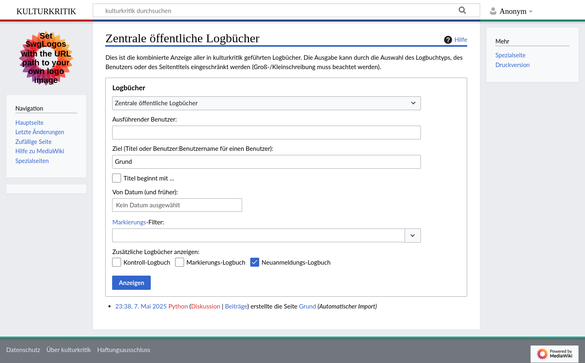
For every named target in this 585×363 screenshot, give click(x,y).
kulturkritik (46, 10)
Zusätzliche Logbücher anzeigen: (155, 251)
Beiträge (236, 306)
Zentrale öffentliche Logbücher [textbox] (156, 103)
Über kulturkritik (68, 349)
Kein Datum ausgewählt (148, 205)
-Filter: (138, 222)
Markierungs (129, 222)
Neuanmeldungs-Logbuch (296, 262)
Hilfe (454, 40)
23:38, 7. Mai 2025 (141, 306)
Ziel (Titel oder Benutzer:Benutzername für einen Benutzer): (192, 148)
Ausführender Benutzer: (144, 119)
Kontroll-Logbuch (147, 262)
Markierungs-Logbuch (215, 262)
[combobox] (266, 103)
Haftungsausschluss (123, 349)
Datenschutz (23, 349)
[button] (413, 235)
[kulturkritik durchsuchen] (286, 10)
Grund (307, 306)
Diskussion (205, 306)
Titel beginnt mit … (149, 178)
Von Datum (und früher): (145, 192)
